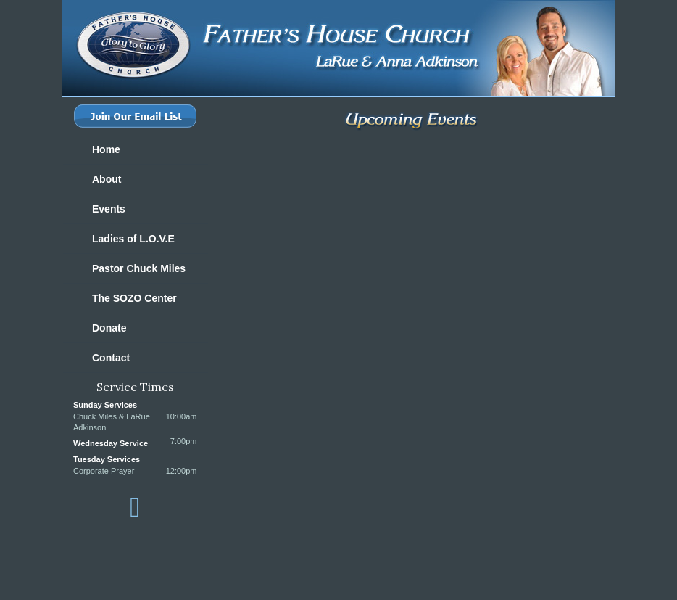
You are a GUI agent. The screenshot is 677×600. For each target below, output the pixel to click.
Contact (111, 357)
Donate (109, 328)
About (106, 179)
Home (106, 149)
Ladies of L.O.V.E (133, 238)
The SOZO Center (134, 298)
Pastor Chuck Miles (139, 268)
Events (108, 209)
